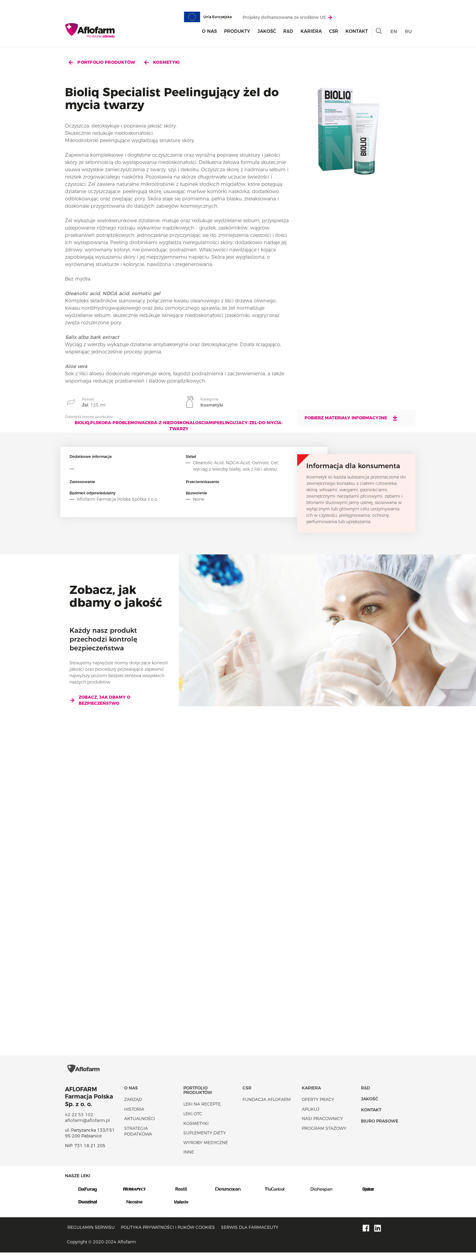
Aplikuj (310, 1110)
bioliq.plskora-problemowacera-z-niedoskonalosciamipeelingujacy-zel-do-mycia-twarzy (179, 425)
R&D (288, 31)
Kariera (311, 31)
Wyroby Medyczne (205, 1144)
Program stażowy (324, 1130)
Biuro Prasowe (379, 1122)
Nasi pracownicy (322, 1120)
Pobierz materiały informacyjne (351, 418)
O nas (209, 31)
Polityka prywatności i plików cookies (168, 1229)
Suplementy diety (204, 1134)
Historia (134, 1110)
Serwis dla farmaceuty (249, 1229)
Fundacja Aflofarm (267, 1101)
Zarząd (133, 1101)
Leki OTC (192, 1115)
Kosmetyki (162, 62)
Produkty (237, 31)
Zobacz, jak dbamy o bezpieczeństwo (100, 700)
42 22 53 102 (79, 1116)
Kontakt (356, 31)
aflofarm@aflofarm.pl (87, 1122)
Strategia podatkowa (138, 1133)
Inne (188, 1154)
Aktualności (139, 1120)
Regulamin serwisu (91, 1229)
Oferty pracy (318, 1101)
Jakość (266, 31)
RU (408, 32)
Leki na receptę (202, 1106)
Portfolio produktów (102, 62)
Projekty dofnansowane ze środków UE (287, 17)
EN (393, 32)
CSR (333, 31)
